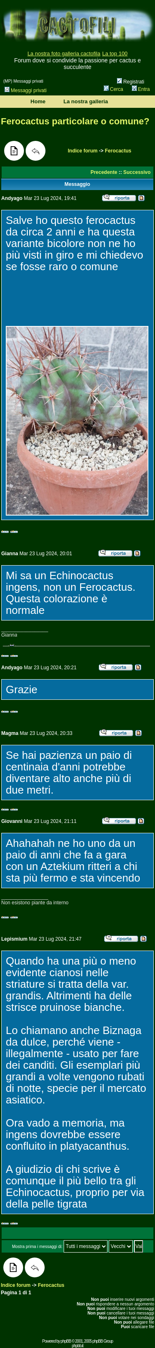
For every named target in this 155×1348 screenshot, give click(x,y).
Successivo (136, 172)
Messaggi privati (26, 90)
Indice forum (83, 151)
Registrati (130, 82)
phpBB (66, 1341)
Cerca (113, 89)
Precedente (104, 172)
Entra (141, 89)
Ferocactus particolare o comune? (75, 121)
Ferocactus (118, 151)
